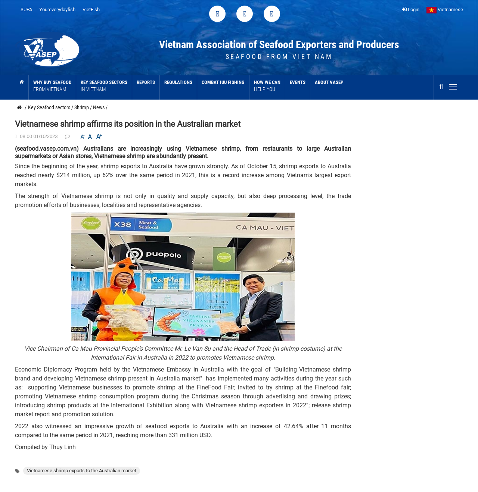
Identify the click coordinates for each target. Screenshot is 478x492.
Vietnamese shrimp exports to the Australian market (81, 470)
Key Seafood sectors (104, 86)
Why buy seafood (52, 86)
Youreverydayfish (57, 9)
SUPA (26, 9)
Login (410, 9)
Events (297, 82)
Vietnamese (444, 9)
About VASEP (329, 82)
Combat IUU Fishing (223, 82)
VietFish (91, 9)
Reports (146, 82)
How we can (267, 86)
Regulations (178, 82)
